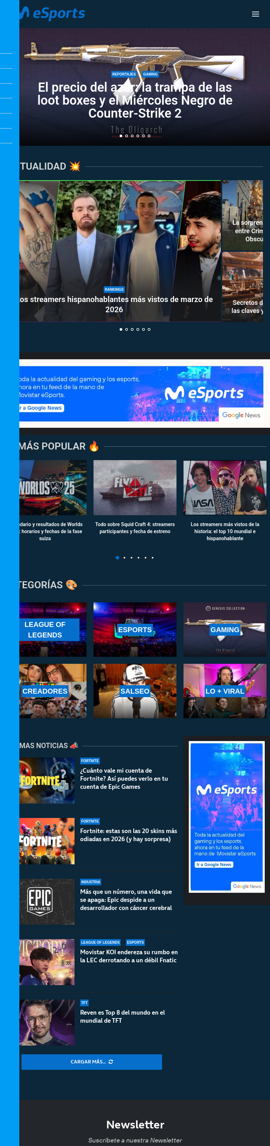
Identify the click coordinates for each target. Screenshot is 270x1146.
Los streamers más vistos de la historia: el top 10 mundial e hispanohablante (225, 531)
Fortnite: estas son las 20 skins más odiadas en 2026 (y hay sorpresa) (128, 835)
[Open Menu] (255, 14)
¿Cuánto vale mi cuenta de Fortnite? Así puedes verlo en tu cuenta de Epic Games (124, 778)
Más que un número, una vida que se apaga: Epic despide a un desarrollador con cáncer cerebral (126, 900)
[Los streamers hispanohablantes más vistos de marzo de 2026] (114, 251)
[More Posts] (91, 1062)
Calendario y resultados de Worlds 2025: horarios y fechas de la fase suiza (45, 531)
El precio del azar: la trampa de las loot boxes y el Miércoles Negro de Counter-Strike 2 (134, 100)
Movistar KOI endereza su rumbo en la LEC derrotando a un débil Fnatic (129, 956)
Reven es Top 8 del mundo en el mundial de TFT (122, 1020)
